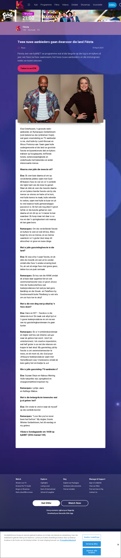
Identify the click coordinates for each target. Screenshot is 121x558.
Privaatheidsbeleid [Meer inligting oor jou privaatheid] (68, 540)
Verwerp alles (92, 544)
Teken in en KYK (28, 68)
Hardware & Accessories (72, 486)
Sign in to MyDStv (95, 483)
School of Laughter (47, 492)
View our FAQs (94, 486)
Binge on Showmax (23, 489)
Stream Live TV (21, 483)
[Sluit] (118, 544)
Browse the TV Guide (23, 486)
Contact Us (93, 492)
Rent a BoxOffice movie (24, 492)
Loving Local (45, 486)
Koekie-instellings (91, 537)
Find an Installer (69, 489)
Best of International (48, 489)
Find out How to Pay (96, 489)
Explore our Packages (71, 483)
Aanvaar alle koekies (91, 552)
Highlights (44, 483)
